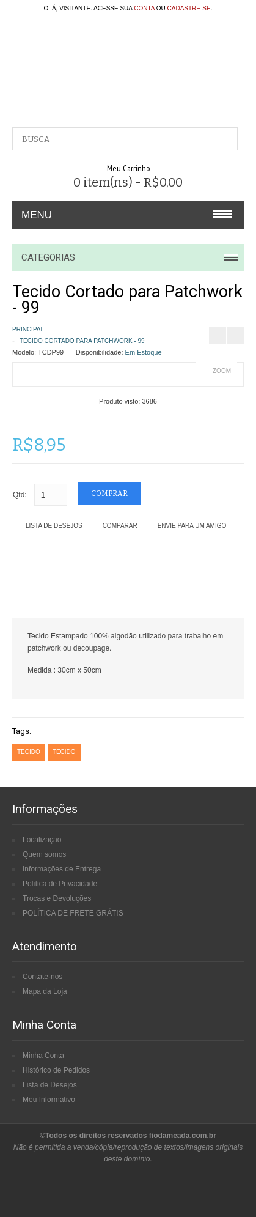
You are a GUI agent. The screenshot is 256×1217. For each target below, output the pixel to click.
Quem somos (44, 854)
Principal (28, 329)
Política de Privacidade (60, 883)
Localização (42, 839)
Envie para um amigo (192, 525)
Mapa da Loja (45, 991)
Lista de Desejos (54, 525)
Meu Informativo (49, 1099)
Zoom (222, 371)
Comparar (120, 525)
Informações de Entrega (62, 869)
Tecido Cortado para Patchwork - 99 (82, 341)
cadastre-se (189, 8)
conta (144, 8)
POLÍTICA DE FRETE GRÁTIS (73, 913)
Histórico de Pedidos (56, 1070)
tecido (28, 752)
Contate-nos (42, 976)
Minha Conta (43, 1055)
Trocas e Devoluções (57, 898)
